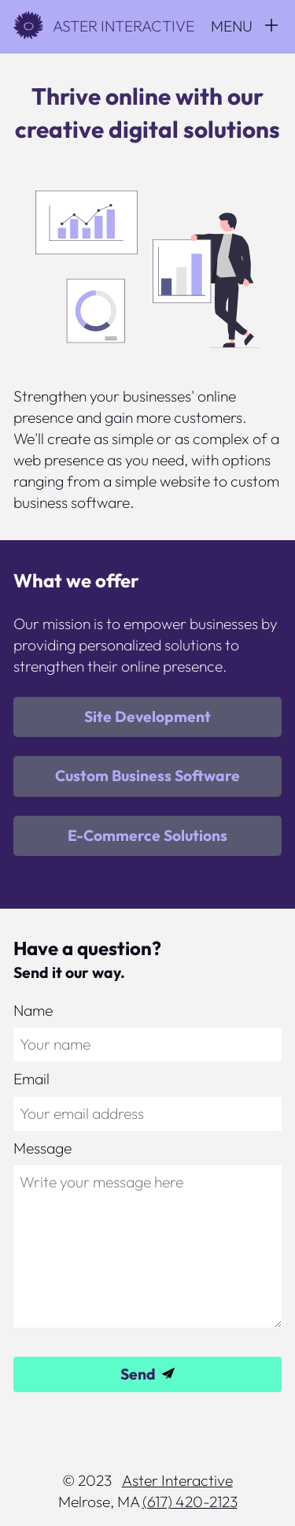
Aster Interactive (103, 26)
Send (138, 1374)
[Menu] (246, 26)
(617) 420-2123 (190, 1501)
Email (31, 1078)
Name (33, 1010)
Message (42, 1148)
